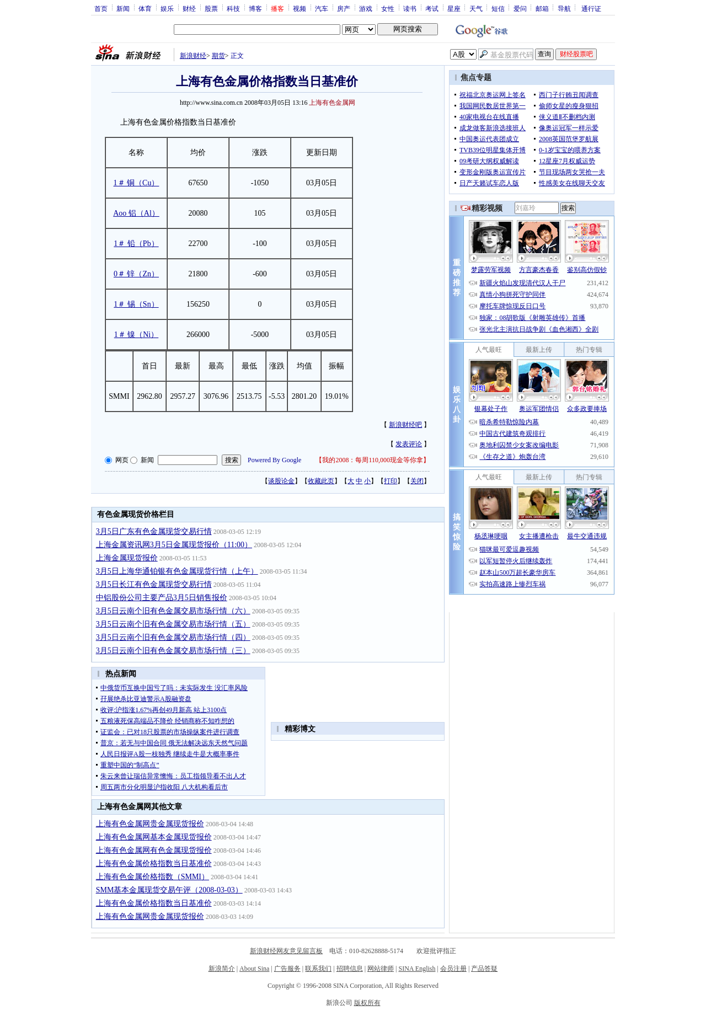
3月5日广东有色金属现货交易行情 (154, 531)
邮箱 (542, 8)
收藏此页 (321, 481)
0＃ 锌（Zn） (136, 274)
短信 (498, 8)
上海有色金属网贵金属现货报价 (150, 824)
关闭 (417, 481)
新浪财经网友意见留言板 (286, 951)
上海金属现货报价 (127, 558)
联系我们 (318, 968)
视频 (299, 8)
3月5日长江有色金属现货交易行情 (154, 584)
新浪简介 (221, 968)
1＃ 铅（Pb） (136, 243)
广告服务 (287, 968)
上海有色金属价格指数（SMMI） (152, 877)
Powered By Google (274, 460)
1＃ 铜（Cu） (136, 183)
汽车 (321, 8)
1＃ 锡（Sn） (136, 304)
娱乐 (167, 8)
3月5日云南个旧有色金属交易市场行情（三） (173, 650)
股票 (211, 8)
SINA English (416, 968)
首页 (101, 8)
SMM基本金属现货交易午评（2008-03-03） (169, 890)
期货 (218, 56)
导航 (564, 8)
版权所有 (367, 1003)
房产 (343, 8)
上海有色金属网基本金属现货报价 (154, 837)
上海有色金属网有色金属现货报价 (154, 850)
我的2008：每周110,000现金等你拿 (372, 460)
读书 (409, 8)
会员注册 (453, 968)
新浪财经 (193, 56)
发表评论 (408, 444)
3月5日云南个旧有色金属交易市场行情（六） (173, 611)
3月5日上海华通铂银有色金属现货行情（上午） (177, 571)
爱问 (520, 8)
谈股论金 (281, 481)
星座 (454, 8)
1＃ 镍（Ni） (136, 334)
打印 (390, 481)
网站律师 (380, 968)
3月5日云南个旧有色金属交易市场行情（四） (173, 637)
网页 (122, 460)
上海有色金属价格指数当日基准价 (154, 863)
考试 (431, 8)
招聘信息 (349, 968)
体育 (145, 8)
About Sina (254, 968)
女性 (387, 8)
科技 (233, 8)
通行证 (591, 8)
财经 (189, 8)
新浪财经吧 (405, 425)
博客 (255, 8)
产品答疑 (484, 968)
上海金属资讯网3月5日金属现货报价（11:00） (174, 545)
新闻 (123, 8)
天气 (476, 8)
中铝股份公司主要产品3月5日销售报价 (161, 597)
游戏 (365, 8)
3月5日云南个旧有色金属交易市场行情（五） (173, 624)
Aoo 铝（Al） (136, 213)
